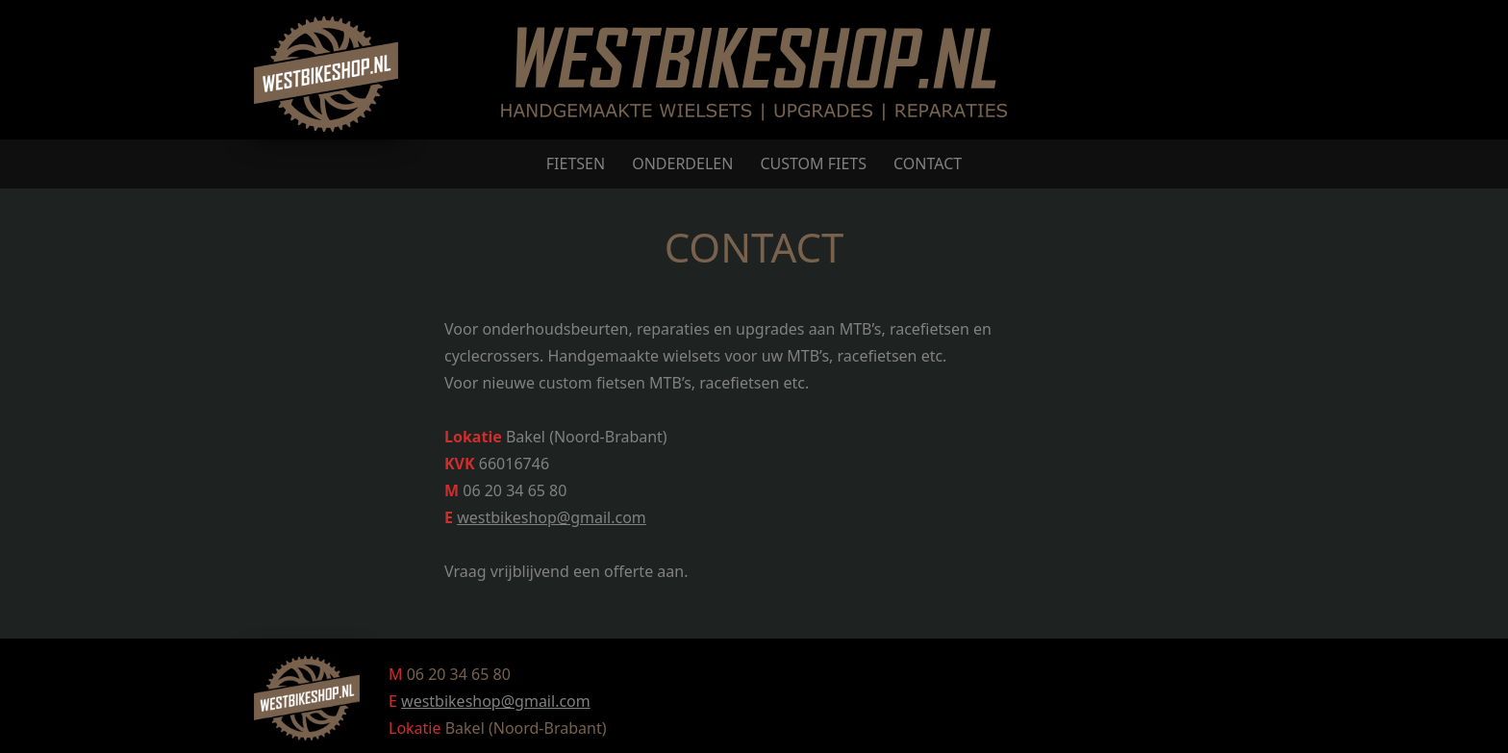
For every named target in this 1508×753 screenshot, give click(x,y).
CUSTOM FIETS (813, 163)
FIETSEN (575, 163)
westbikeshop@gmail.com (551, 517)
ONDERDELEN (682, 163)
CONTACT (927, 163)
